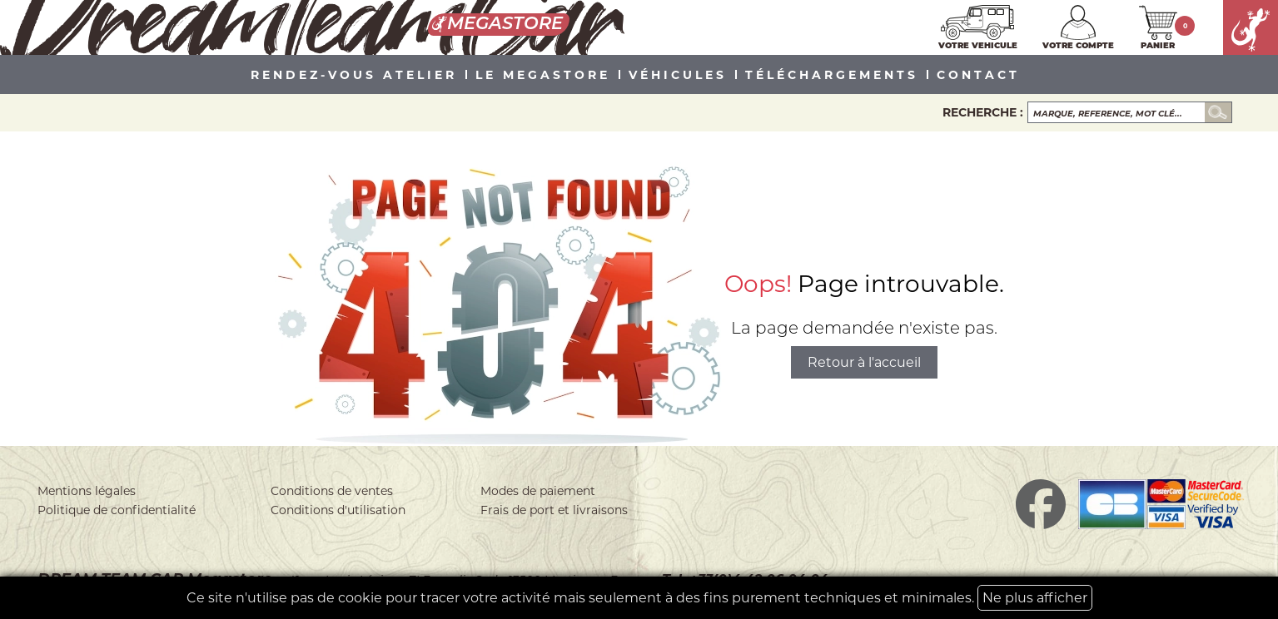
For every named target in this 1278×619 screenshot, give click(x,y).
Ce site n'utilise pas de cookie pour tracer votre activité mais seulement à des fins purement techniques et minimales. (639, 598)
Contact (978, 76)
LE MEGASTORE (542, 76)
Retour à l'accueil (864, 362)
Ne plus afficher (1034, 598)
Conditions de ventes (332, 490)
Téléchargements (831, 76)
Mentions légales (86, 490)
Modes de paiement (537, 490)
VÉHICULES (678, 76)
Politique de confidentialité (116, 510)
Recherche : (982, 112)
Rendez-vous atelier (354, 76)
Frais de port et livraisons (554, 510)
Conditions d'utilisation (338, 510)
